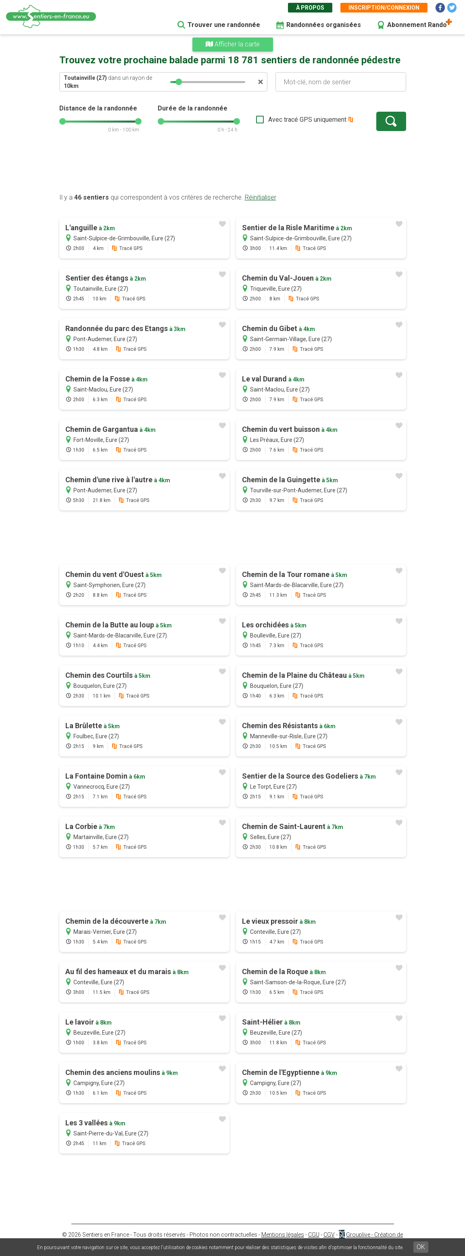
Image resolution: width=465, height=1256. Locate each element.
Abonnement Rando (417, 25)
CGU (313, 1234)
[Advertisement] (232, 167)
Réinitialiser (260, 197)
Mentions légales (282, 1234)
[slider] (178, 82)
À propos (310, 7)
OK (421, 1247)
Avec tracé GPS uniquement (307, 119)
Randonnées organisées (323, 25)
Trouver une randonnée (224, 25)
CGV (329, 1234)
